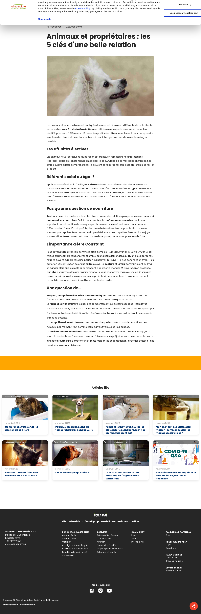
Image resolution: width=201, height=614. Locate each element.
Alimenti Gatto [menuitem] (69, 535)
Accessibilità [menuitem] (68, 555)
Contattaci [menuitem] (171, 557)
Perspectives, (9, 396)
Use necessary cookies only (177, 24)
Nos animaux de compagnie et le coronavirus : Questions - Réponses (176, 475)
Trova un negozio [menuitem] (174, 561)
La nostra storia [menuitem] (104, 538)
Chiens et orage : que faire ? (72, 472)
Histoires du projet (61, 396)
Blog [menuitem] (133, 535)
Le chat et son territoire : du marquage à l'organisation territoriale (122, 475)
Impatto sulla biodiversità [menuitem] (74, 552)
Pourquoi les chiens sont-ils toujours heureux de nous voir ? (74, 428)
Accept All (177, 7)
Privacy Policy (10, 604)
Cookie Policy (27, 604)
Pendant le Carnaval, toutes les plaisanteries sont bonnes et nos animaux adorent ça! (125, 430)
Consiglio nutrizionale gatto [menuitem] (75, 545)
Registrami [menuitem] (171, 548)
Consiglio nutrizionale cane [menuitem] (75, 548)
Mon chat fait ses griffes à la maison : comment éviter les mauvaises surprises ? (173, 430)
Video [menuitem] (134, 538)
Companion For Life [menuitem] (106, 545)
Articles (157, 442)
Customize (177, 15)
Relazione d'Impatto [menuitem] (106, 552)
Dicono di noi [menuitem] (137, 542)
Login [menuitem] (168, 544)
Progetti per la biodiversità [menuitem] (110, 548)
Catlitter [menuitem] (66, 542)
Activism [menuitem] (101, 542)
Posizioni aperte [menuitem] (173, 570)
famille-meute (98, 188)
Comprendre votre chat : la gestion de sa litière (21, 428)
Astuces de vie (21, 396)
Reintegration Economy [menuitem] (108, 535)
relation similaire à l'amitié (103, 196)
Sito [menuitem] (168, 535)
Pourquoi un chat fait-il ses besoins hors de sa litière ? (21, 474)
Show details (44, 33)
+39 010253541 (13, 541)
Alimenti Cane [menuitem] (69, 538)
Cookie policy (114, 19)
